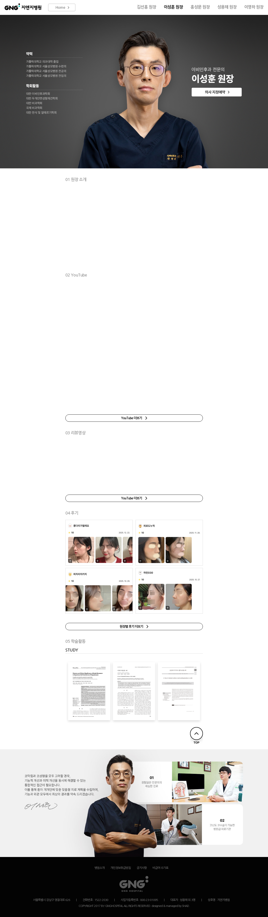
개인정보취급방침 (121, 867)
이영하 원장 (253, 7)
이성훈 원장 (173, 7)
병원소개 (99, 867)
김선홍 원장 (146, 7)
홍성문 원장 (200, 7)
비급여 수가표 (160, 867)
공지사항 (142, 867)
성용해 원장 (227, 7)
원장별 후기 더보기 (134, 626)
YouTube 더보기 (134, 418)
